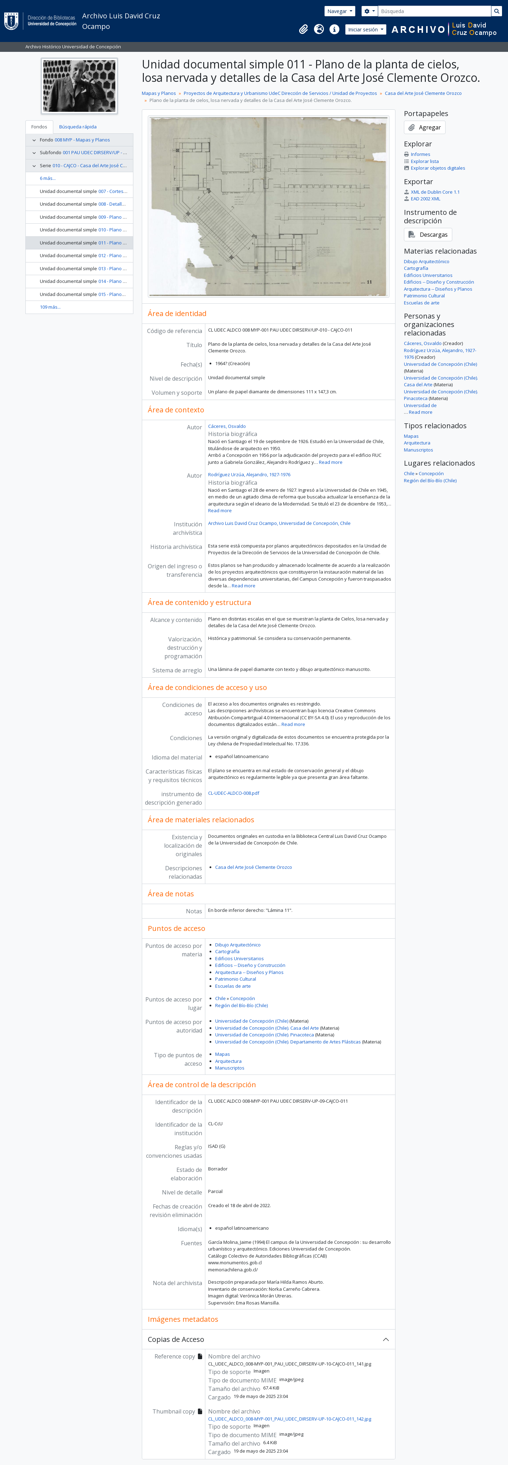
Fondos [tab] (39, 126)
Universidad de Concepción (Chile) (251, 1021)
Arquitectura (228, 1061)
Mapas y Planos (159, 93)
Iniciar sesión (363, 29)
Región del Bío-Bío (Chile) (241, 1005)
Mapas (222, 1054)
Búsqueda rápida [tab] (78, 126)
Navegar (337, 11)
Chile (220, 998)
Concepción (242, 998)
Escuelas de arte (233, 986)
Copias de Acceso (176, 1339)
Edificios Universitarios (239, 958)
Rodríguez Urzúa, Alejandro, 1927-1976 (249, 474)
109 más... (50, 307)
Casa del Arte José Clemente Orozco (423, 93)
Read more (331, 462)
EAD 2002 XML (422, 198)
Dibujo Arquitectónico (238, 945)
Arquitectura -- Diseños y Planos (249, 972)
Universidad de (420, 405)
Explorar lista (421, 161)
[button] (303, 29)
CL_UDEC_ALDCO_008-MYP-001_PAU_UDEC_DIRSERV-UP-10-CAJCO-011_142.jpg (289, 1419)
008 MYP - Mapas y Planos (82, 140)
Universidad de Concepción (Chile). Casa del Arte (267, 1028)
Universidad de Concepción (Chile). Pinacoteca (264, 1034)
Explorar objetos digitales (434, 168)
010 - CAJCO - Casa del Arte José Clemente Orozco (105, 165)
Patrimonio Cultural (235, 979)
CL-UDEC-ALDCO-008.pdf (233, 793)
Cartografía (227, 951)
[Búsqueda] (434, 11)
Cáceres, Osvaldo (227, 426)
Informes (417, 154)
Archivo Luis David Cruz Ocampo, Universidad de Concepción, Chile (279, 523)
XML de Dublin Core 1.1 (432, 192)
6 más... (48, 178)
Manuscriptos (229, 1068)
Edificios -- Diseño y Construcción (250, 965)
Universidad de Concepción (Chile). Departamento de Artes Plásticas (288, 1042)
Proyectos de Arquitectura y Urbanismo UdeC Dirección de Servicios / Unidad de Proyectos (280, 93)
